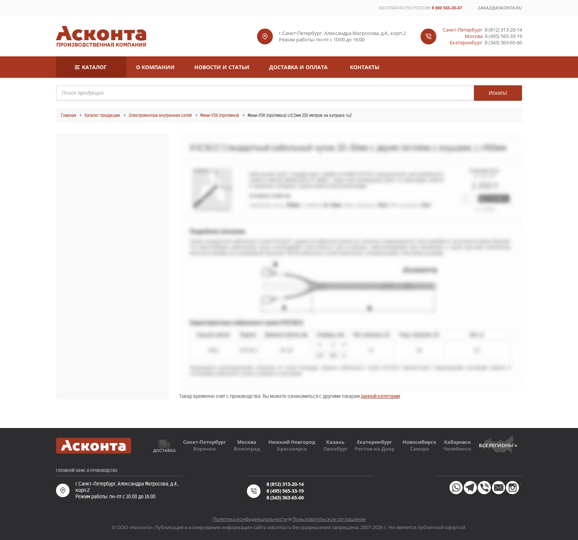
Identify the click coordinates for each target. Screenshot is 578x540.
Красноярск (292, 448)
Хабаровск (457, 442)
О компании (155, 67)
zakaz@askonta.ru (500, 8)
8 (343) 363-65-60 (503, 42)
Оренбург (336, 448)
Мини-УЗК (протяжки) (219, 115)
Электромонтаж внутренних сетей (160, 115)
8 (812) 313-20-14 (503, 30)
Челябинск (457, 448)
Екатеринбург (374, 442)
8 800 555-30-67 (447, 8)
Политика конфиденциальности (250, 519)
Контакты (365, 67)
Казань (335, 442)
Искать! (498, 93)
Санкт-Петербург (204, 442)
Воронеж (204, 448)
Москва (246, 442)
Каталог (94, 67)
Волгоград (247, 448)
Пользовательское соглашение (329, 519)
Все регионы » (498, 445)
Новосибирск (419, 442)
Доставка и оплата (298, 67)
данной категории (380, 396)
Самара (419, 448)
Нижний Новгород (291, 442)
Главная (68, 115)
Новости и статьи (222, 67)
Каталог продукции (102, 115)
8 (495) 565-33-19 (503, 36)
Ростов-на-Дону (374, 448)
